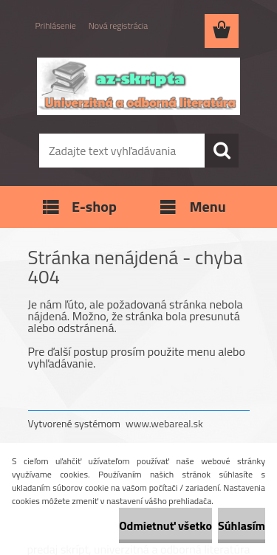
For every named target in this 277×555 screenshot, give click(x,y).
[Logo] (138, 86)
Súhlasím (241, 525)
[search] (222, 151)
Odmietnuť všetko (165, 525)
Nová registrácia (118, 25)
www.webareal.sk (164, 423)
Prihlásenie (55, 25)
